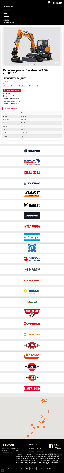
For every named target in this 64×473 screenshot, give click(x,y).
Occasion (6, 17)
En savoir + (24, 468)
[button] (43, 422)
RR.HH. (5, 13)
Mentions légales (6, 468)
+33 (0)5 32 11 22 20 (9, 23)
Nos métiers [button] (7, 10)
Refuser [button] (40, 468)
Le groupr (39, 448)
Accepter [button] (33, 468)
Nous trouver (40, 451)
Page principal (31, 448)
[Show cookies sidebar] (2, 470)
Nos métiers (31, 451)
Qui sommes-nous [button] (8, 7)
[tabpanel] (32, 46)
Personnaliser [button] (49, 468)
